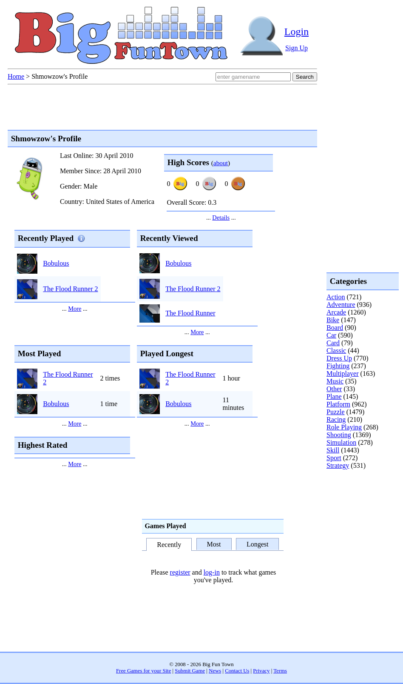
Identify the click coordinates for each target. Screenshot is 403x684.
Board (334, 327)
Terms (280, 671)
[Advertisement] (360, 504)
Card (333, 342)
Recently (169, 545)
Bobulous (56, 263)
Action (335, 297)
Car (331, 335)
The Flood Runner (190, 313)
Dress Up (339, 358)
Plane (334, 396)
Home (16, 76)
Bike (332, 319)
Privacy (261, 671)
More (74, 308)
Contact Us (237, 671)
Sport (333, 457)
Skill (332, 450)
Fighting (337, 365)
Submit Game (190, 671)
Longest (258, 544)
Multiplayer (342, 373)
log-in (212, 572)
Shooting (338, 434)
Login (296, 31)
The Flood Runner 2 (70, 288)
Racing (336, 419)
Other (334, 388)
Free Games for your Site (143, 671)
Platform (338, 404)
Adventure (340, 304)
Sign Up (296, 48)
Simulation (341, 442)
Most (214, 544)
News (215, 671)
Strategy (337, 465)
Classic (336, 350)
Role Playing (344, 427)
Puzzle (335, 411)
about (220, 162)
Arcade (336, 312)
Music (334, 381)
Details (221, 217)
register (180, 572)
